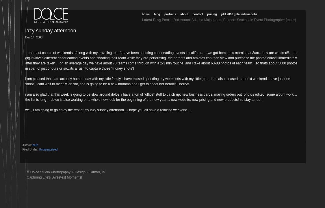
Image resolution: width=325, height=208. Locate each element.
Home (146, 14)
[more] (291, 20)
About (184, 14)
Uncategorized (48, 149)
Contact (198, 14)
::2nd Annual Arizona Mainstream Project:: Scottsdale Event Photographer (228, 20)
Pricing (212, 14)
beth (35, 145)
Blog (157, 14)
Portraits (170, 14)
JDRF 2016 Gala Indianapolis (239, 14)
